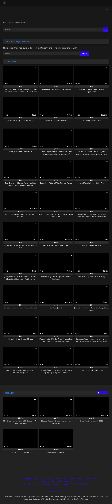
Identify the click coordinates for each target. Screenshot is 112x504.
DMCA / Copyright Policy (27, 479)
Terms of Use (60, 479)
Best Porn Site (91, 479)
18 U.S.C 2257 (76, 479)
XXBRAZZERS (82, 484)
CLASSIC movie (57, 491)
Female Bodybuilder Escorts (47, 484)
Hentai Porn (68, 484)
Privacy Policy (46, 479)
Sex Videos (28, 484)
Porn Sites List (48, 481)
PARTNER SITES (64, 481)
